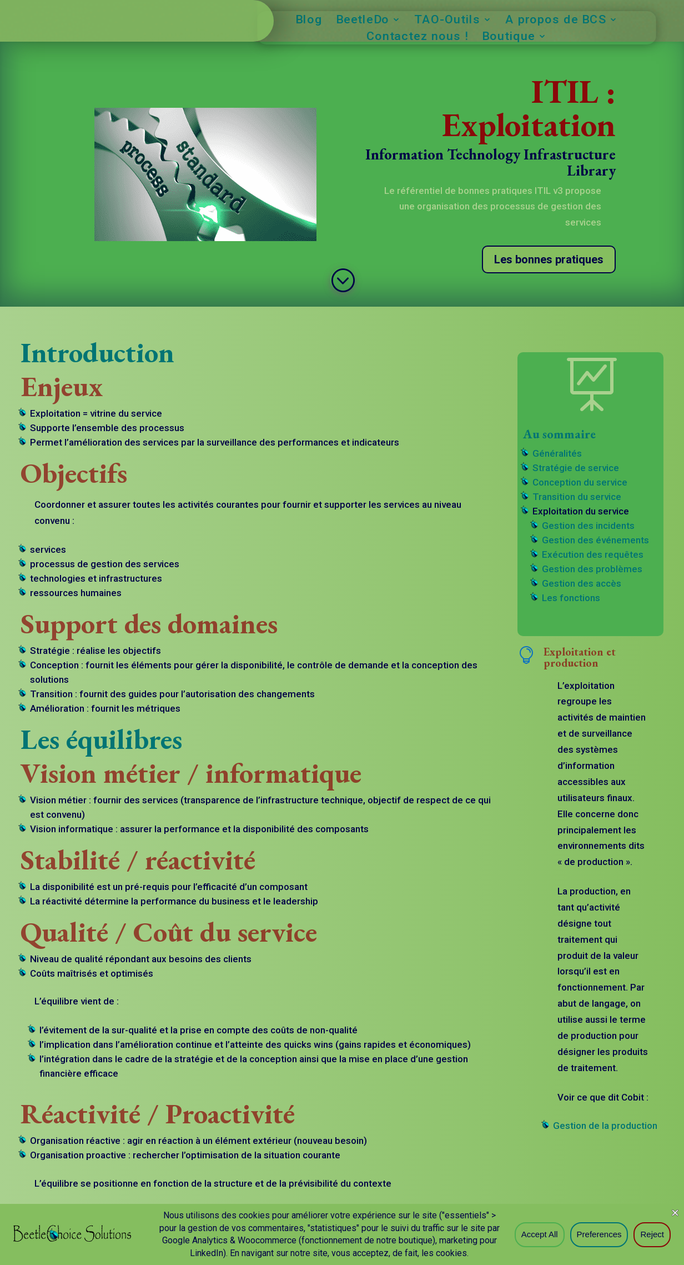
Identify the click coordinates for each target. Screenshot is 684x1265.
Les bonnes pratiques (548, 259)
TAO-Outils (447, 21)
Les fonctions (571, 597)
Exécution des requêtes (592, 554)
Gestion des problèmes (592, 568)
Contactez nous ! (417, 37)
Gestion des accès (581, 583)
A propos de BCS (555, 21)
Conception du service (579, 482)
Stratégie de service (575, 467)
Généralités (557, 453)
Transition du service (576, 496)
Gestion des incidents (588, 525)
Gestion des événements (595, 540)
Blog (309, 21)
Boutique (508, 37)
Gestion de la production (605, 1125)
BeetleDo (362, 21)
